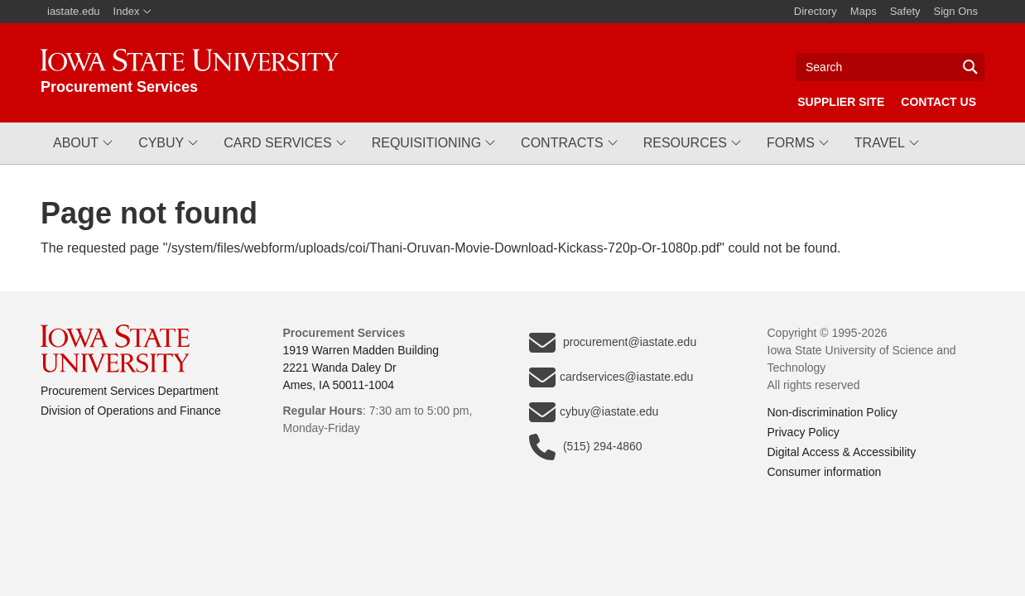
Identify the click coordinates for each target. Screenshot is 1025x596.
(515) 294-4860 (585, 447)
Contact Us (938, 101)
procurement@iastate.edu (612, 342)
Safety (905, 11)
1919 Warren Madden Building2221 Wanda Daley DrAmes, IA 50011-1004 (361, 368)
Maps (863, 11)
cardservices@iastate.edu (611, 377)
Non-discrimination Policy (832, 412)
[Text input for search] (890, 67)
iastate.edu (73, 11)
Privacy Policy (804, 432)
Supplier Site (840, 101)
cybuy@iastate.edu (593, 412)
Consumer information (825, 471)
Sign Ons (956, 11)
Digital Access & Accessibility (842, 452)
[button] (83, 143)
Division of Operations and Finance (131, 410)
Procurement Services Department (130, 390)
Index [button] (132, 11)
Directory (815, 11)
